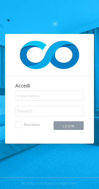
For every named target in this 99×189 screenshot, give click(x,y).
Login (69, 126)
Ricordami (32, 124)
